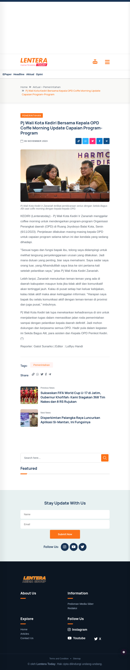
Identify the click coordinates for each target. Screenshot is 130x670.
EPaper (7, 74)
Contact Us (26, 638)
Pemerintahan (31, 115)
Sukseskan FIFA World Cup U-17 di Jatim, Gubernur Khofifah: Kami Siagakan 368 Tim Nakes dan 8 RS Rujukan (73, 397)
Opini (39, 74)
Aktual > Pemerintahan (46, 87)
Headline (18, 74)
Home (24, 87)
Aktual (30, 74)
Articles (24, 633)
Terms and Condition (58, 658)
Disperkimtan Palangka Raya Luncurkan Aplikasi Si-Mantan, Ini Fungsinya (70, 420)
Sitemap (77, 658)
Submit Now (65, 534)
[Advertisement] (65, 27)
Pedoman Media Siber (80, 603)
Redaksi (72, 608)
